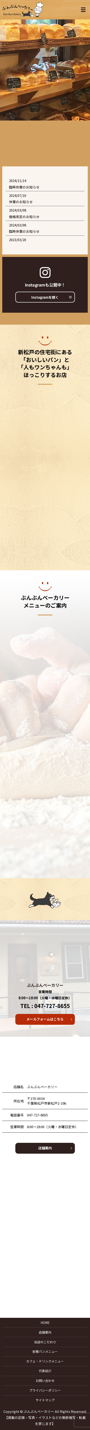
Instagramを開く (45, 297)
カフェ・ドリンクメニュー (45, 1361)
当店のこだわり (45, 1342)
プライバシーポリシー (45, 1390)
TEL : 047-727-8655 (45, 1006)
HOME (45, 1322)
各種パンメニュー (45, 1351)
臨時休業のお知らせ (24, 187)
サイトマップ (45, 1400)
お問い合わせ (45, 1380)
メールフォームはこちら (45, 1019)
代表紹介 (45, 1371)
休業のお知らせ (21, 201)
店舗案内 (45, 1148)
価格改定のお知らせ (24, 216)
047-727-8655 (37, 1115)
